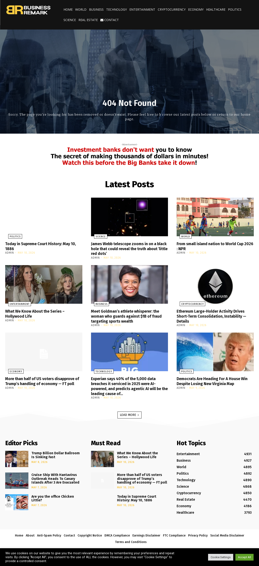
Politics (234, 9)
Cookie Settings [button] (221, 557)
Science (70, 20)
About (30, 534)
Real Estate (88, 20)
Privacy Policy (198, 534)
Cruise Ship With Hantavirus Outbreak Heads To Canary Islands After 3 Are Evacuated (55, 477)
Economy (196, 9)
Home (68, 9)
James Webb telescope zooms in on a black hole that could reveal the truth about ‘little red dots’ (128, 248)
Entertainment (142, 9)
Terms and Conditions (131, 540)
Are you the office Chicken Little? (52, 497)
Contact (109, 20)
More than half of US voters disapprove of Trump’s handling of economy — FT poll (39, 382)
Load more (129, 413)
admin (9, 252)
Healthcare (215, 9)
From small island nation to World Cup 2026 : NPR (214, 246)
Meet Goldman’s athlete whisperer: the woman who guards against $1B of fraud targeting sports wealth (128, 315)
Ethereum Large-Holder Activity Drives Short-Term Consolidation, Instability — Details (215, 315)
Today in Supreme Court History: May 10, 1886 (41, 246)
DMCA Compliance (117, 534)
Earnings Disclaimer (146, 534)
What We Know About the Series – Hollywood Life (39, 313)
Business (96, 9)
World (80, 9)
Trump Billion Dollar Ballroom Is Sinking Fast (55, 453)
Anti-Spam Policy (49, 534)
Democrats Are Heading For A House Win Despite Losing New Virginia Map (213, 380)
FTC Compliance (174, 534)
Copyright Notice (90, 534)
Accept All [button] (244, 557)
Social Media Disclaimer (227, 534)
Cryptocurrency (172, 9)
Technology (116, 9)
